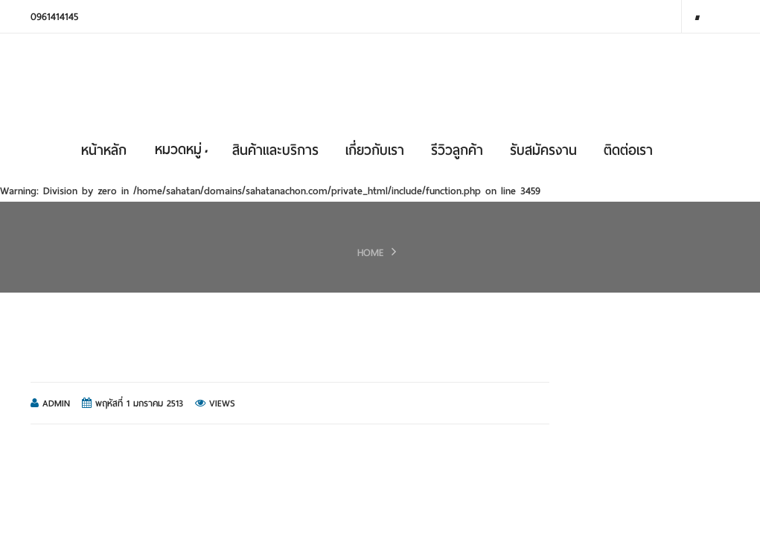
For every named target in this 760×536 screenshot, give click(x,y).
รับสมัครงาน (543, 150)
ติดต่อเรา (628, 150)
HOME (370, 252)
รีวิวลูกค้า (457, 150)
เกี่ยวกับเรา (374, 150)
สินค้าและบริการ (275, 150)
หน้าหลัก (104, 150)
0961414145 (54, 16)
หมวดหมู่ (181, 149)
